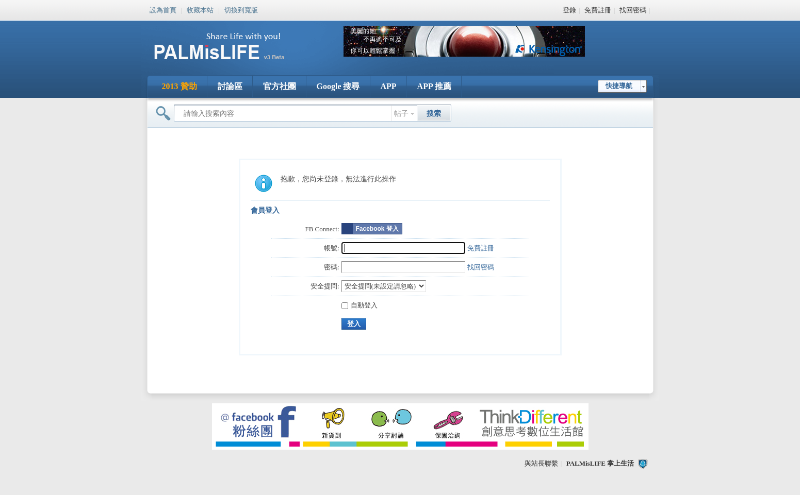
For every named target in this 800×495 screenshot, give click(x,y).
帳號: (331, 248)
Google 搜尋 (338, 86)
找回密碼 (632, 10)
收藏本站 (200, 9)
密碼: (331, 267)
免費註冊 (597, 10)
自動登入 (359, 305)
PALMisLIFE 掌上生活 (600, 463)
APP (389, 86)
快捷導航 (619, 86)
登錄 (569, 10)
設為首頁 (163, 9)
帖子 (401, 113)
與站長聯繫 (541, 463)
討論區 (230, 86)
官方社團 (279, 86)
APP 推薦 (434, 86)
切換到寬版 (241, 9)
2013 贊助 (179, 86)
